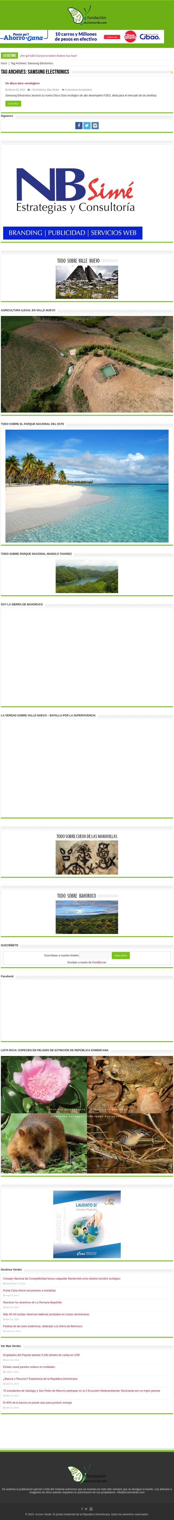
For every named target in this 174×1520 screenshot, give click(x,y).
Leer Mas (13, 103)
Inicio (4, 63)
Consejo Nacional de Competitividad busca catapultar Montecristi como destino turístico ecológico (61, 1278)
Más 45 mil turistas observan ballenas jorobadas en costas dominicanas (46, 1314)
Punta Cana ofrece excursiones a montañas (29, 1290)
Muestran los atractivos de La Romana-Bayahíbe (32, 1302)
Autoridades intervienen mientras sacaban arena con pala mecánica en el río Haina (64, 55)
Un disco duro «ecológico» (22, 83)
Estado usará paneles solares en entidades (29, 1367)
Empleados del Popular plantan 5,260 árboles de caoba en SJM (41, 1355)
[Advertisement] (87, 1435)
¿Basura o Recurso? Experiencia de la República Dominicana (40, 1378)
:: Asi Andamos (38, 90)
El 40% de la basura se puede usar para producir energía (37, 1402)
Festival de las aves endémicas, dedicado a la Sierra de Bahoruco (42, 1326)
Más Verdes (53, 90)
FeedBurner (99, 962)
